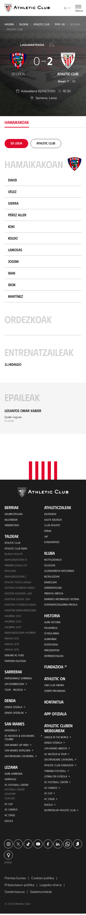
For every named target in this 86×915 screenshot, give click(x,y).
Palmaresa (50, 626)
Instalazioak (52, 574)
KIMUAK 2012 (12, 637)
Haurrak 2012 (13, 614)
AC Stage (10, 816)
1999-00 (60, 24)
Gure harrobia (13, 774)
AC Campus (11, 810)
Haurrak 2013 (13, 626)
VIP (46, 534)
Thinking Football (55, 770)
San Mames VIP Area (17, 745)
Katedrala (11, 730)
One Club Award (54, 684)
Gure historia (52, 620)
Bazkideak (50, 511)
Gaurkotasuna (14, 511)
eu (67, 8)
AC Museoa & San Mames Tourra (19, 737)
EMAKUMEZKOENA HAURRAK (20, 631)
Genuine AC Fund (14, 654)
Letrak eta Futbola (55, 776)
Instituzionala (53, 557)
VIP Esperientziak (14, 683)
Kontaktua (54, 701)
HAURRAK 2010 (13, 620)
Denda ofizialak (14, 712)
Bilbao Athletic (14, 552)
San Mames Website (55, 748)
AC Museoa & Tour (55, 753)
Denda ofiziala (13, 706)
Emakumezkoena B (16, 557)
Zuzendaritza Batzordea (59, 569)
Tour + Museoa (14, 689)
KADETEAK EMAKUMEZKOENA (20, 609)
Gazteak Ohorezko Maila (20, 586)
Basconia (10, 569)
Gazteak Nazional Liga (18, 591)
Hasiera (9, 24)
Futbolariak (51, 632)
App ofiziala (55, 713)
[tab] (16, 143)
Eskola (9, 822)
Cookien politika (42, 879)
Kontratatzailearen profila (61, 603)
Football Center (15, 790)
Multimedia (11, 517)
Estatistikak (51, 643)
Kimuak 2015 (12, 649)
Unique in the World (56, 736)
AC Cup (9, 804)
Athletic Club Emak (16, 546)
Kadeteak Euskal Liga (17, 597)
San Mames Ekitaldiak (18, 750)
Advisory (10, 794)
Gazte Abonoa (53, 517)
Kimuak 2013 (12, 643)
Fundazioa (53, 666)
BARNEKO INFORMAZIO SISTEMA (61, 597)
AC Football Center (16, 785)
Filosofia (49, 563)
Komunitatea (51, 540)
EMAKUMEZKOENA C (16, 574)
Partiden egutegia (15, 660)
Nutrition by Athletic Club (60, 810)
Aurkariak (50, 638)
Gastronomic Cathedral (19, 756)
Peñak (47, 528)
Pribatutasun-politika (19, 886)
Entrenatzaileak (54, 655)
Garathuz (10, 779)
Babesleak (50, 580)
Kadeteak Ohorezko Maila (20, 603)
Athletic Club (41, 24)
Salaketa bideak (41, 893)
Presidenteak (52, 649)
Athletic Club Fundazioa (59, 765)
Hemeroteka (12, 523)
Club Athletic (52, 523)
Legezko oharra (50, 886)
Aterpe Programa (54, 690)
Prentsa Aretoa (53, 591)
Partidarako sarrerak (18, 678)
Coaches (10, 799)
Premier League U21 (16, 563)
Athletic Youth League (18, 580)
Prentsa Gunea (15, 879)
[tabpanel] (43, 286)
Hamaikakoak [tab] (17, 122)
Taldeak (23, 24)
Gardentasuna (53, 586)
